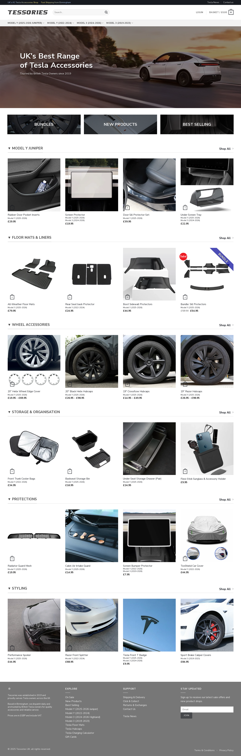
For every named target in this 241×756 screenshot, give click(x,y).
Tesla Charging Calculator (79, 733)
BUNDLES (44, 124)
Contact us (228, 2)
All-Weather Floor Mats (21, 306)
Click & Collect (131, 701)
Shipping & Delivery (134, 697)
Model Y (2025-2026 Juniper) (26, 23)
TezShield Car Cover (192, 567)
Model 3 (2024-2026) (90, 23)
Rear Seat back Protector (79, 306)
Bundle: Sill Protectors (193, 306)
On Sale (69, 697)
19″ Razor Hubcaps (191, 393)
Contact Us (129, 709)
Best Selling (72, 705)
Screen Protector (75, 217)
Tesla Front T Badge (135, 658)
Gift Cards (71, 737)
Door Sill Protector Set (136, 216)
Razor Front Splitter (76, 657)
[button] (221, 12)
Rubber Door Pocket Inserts (24, 216)
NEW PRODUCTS (120, 124)
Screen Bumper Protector (137, 568)
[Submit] (106, 12)
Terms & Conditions (204, 750)
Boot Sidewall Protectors (137, 306)
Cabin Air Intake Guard (77, 567)
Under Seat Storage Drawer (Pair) (142, 480)
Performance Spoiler (19, 657)
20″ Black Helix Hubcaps (79, 393)
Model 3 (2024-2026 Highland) (82, 717)
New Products (73, 701)
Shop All (226, 149)
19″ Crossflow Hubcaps (136, 393)
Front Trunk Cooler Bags (21, 480)
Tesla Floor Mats (74, 725)
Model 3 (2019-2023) (119, 23)
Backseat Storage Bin (77, 480)
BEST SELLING (197, 124)
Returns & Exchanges (135, 705)
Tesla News (213, 2)
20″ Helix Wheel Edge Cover (24, 393)
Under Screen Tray (191, 217)
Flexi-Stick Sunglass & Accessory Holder (203, 479)
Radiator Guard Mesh (20, 567)
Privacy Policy (226, 750)
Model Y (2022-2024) (60, 23)
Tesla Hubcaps (73, 728)
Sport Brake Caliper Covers (196, 657)
